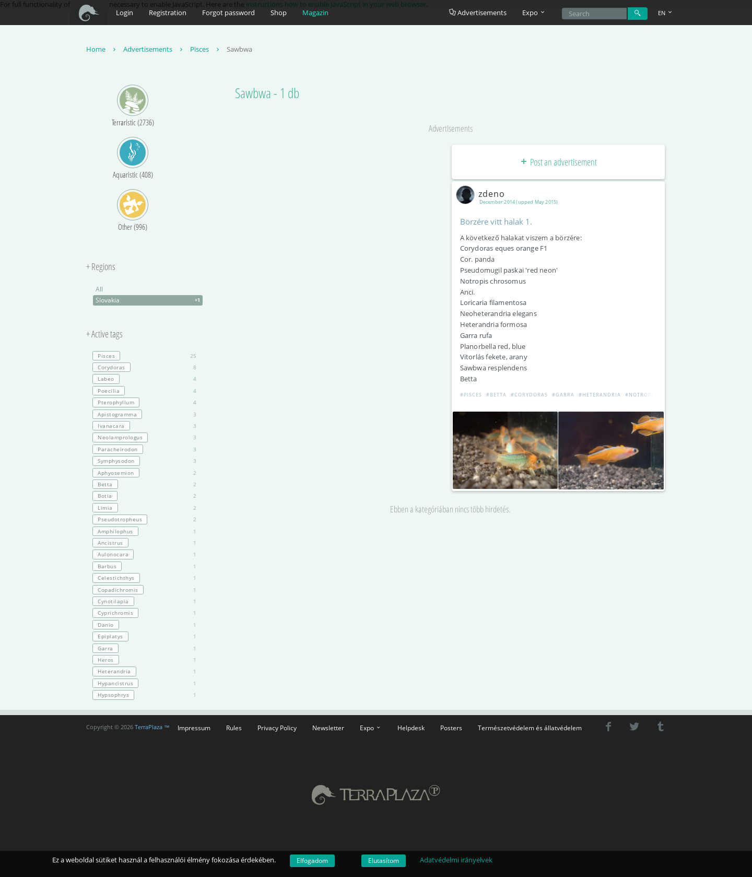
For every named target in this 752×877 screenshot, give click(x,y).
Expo (371, 727)
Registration (167, 12)
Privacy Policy (277, 727)
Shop (279, 12)
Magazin (315, 12)
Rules (234, 727)
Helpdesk (411, 727)
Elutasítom (383, 860)
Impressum (194, 727)
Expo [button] (534, 12)
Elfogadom (312, 860)
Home (102, 49)
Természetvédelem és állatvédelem (530, 727)
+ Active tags (104, 334)
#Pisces (471, 394)
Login (124, 12)
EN (666, 13)
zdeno (482, 194)
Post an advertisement (558, 162)
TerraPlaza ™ (152, 727)
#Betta (496, 394)
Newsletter (328, 727)
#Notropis (640, 394)
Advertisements (478, 12)
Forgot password (228, 12)
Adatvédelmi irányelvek (456, 859)
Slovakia (149, 300)
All (99, 289)
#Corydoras (529, 394)
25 (144, 355)
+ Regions (100, 267)
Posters (451, 727)
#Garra (563, 394)
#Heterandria (600, 394)
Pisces (205, 49)
